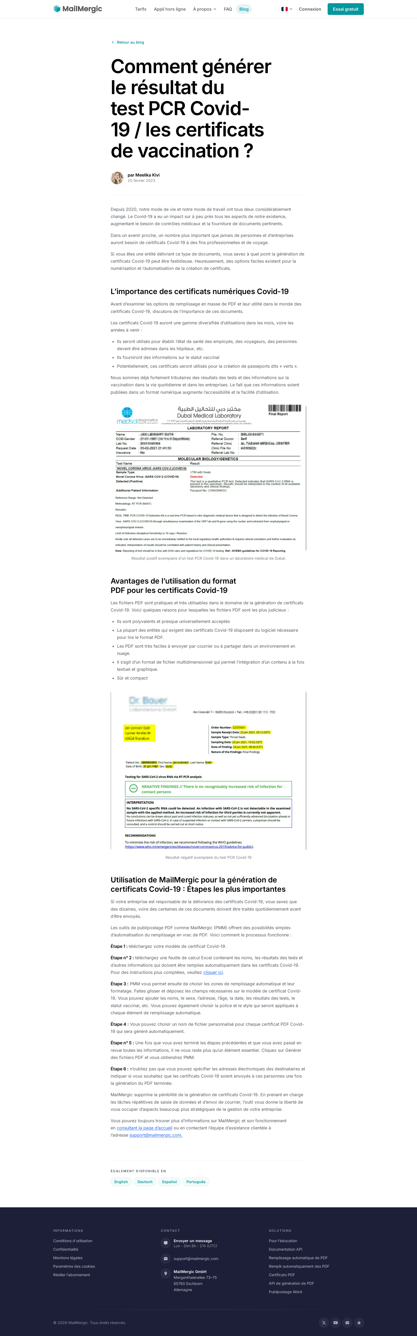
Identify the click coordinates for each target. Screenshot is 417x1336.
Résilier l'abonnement (71, 1274)
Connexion (310, 9)
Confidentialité (65, 1249)
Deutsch (145, 1181)
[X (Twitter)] (324, 1322)
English (121, 1181)
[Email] (347, 1322)
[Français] (287, 9)
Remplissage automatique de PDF (298, 1257)
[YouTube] (335, 1322)
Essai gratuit (345, 9)
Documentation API (285, 1249)
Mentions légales (67, 1257)
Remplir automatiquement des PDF (299, 1266)
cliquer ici (213, 972)
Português (196, 1181)
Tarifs (141, 9)
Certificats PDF (282, 1274)
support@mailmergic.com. (156, 1135)
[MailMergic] (78, 9)
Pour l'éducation (283, 1240)
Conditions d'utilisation (72, 1240)
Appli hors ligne (170, 9)
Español (169, 1181)
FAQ (228, 9)
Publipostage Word (285, 1291)
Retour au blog (127, 42)
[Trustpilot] (359, 1322)
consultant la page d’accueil (144, 1127)
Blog (244, 9)
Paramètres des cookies (74, 1266)
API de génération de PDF (291, 1283)
